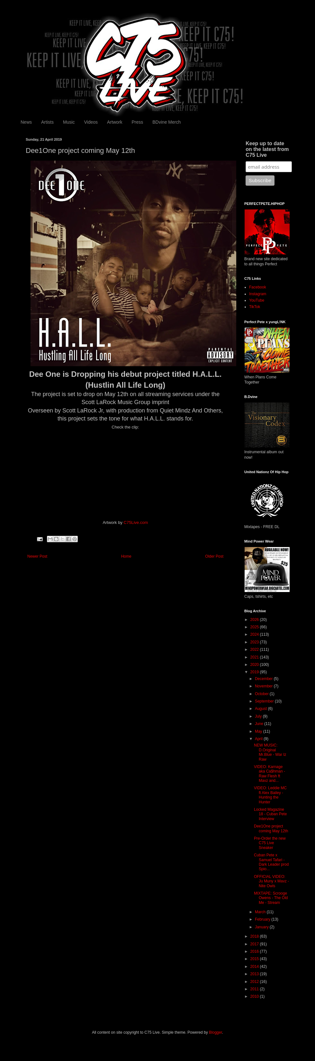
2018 (255, 936)
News (26, 122)
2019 (255, 672)
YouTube (256, 300)
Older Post (214, 556)
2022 (255, 649)
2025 (255, 627)
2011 (255, 989)
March (261, 912)
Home (126, 556)
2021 (255, 657)
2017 (255, 944)
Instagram (257, 294)
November (264, 686)
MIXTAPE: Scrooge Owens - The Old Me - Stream (271, 898)
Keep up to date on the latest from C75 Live (267, 149)
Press (137, 122)
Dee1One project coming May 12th (271, 828)
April (259, 739)
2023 (255, 642)
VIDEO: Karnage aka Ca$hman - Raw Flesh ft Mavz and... (269, 774)
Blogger (215, 1032)
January (262, 927)
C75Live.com (136, 522)
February (263, 919)
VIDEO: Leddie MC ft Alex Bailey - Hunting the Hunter (270, 795)
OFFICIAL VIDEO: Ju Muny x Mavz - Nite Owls (271, 881)
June (259, 723)
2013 (255, 974)
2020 (255, 664)
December (264, 678)
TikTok (254, 307)
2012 (255, 981)
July (259, 716)
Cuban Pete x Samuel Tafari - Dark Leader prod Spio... (271, 862)
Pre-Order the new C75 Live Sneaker (270, 843)
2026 (255, 619)
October (262, 694)
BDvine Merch (166, 122)
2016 (255, 951)
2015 (255, 959)
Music (69, 122)
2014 (255, 966)
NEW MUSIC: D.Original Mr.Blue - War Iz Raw (270, 752)
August (261, 708)
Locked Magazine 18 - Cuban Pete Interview (270, 814)
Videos (91, 122)
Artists (47, 122)
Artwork (114, 122)
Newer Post (37, 556)
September (265, 701)
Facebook (257, 287)
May (259, 731)
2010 (255, 996)
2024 (255, 634)
